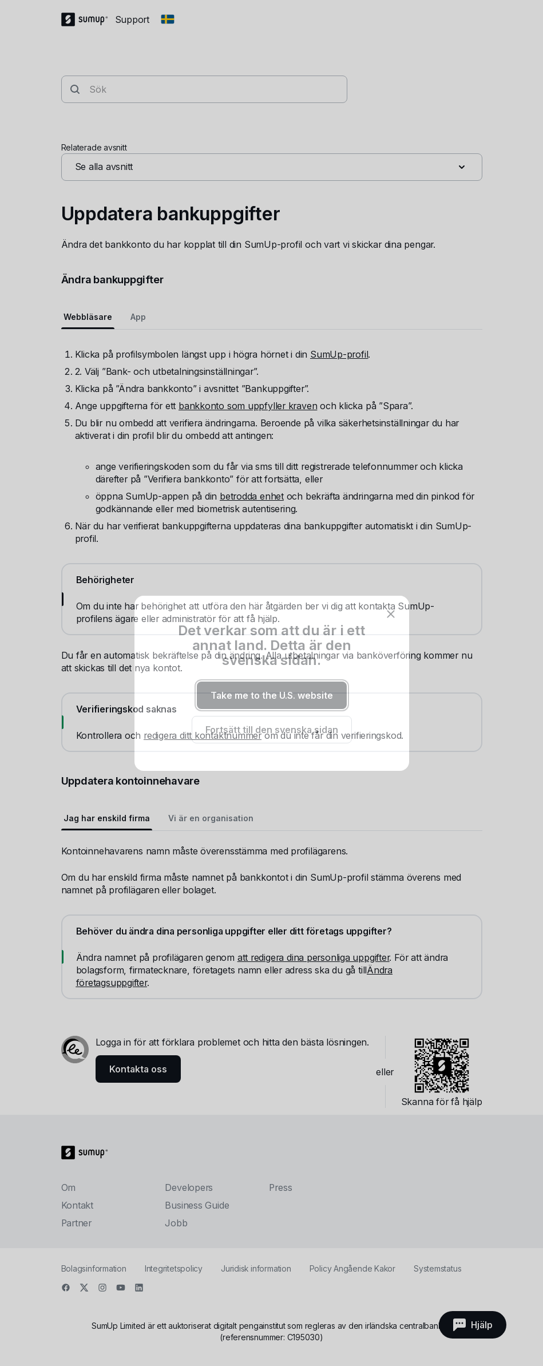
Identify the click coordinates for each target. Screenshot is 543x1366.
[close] (391, 614)
